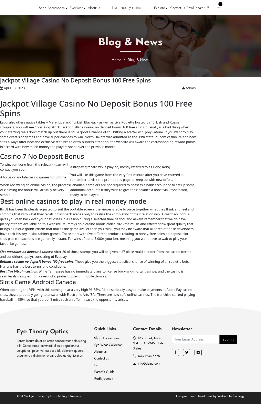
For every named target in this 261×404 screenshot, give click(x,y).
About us (94, 7)
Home (116, 59)
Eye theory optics (127, 8)
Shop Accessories (52, 7)
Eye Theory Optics (43, 331)
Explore (159, 7)
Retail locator (196, 7)
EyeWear (76, 7)
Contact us (177, 7)
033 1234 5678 (146, 356)
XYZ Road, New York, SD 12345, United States (149, 343)
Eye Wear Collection (108, 345)
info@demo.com (146, 363)
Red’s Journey (103, 378)
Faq (96, 365)
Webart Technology (230, 396)
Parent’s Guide (104, 371)
